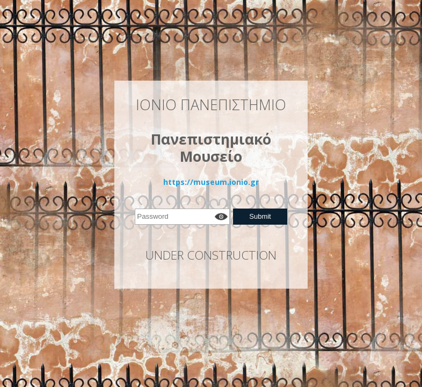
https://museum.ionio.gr (211, 182)
